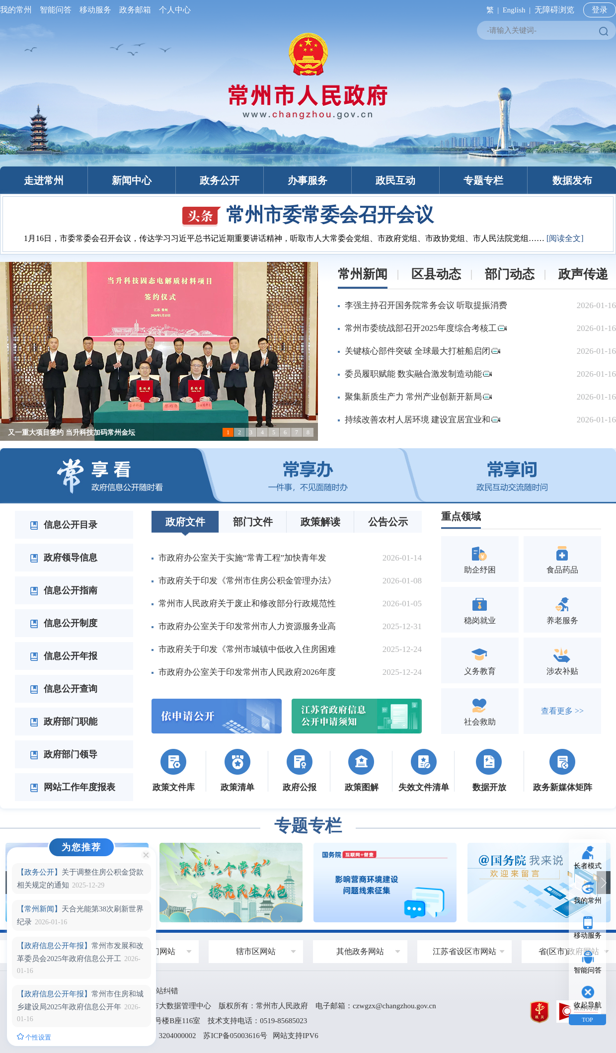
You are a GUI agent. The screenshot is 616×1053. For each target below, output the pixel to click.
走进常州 (44, 180)
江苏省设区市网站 (464, 951)
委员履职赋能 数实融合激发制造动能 (418, 374)
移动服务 (95, 9)
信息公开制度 (63, 623)
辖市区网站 (256, 951)
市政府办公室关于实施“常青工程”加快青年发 (242, 558)
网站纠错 (163, 991)
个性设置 (34, 1037)
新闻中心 (132, 180)
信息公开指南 (63, 590)
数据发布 (572, 180)
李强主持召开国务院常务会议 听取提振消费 (426, 305)
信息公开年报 (63, 656)
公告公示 (388, 521)
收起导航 (588, 1005)
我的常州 (18, 9)
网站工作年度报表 (72, 787)
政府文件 (185, 521)
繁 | (490, 10)
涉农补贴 (562, 660)
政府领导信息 (63, 558)
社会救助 (480, 711)
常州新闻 (362, 274)
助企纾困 (480, 559)
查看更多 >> (562, 711)
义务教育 (480, 660)
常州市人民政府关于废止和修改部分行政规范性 (247, 603)
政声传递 (583, 274)
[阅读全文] (565, 238)
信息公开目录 (63, 525)
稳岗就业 (480, 609)
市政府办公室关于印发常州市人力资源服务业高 (247, 626)
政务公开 (219, 180)
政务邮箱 (135, 9)
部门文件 (253, 521)
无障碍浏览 (554, 9)
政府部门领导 (63, 754)
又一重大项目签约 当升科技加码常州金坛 (71, 432)
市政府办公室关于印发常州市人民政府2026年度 (247, 672)
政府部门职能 (63, 722)
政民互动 (395, 180)
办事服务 (307, 180)
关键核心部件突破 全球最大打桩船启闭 (422, 351)
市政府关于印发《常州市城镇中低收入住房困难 (247, 649)
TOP (587, 1019)
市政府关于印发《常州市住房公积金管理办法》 (247, 580)
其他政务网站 (360, 951)
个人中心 (173, 9)
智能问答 (56, 9)
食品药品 (562, 559)
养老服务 (562, 609)
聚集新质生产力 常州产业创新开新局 (418, 397)
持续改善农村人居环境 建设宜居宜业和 (422, 419)
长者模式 (588, 866)
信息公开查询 (63, 689)
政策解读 (320, 521)
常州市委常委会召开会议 (308, 214)
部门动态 (510, 274)
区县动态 (436, 274)
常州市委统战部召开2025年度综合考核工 (426, 328)
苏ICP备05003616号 (235, 1036)
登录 (600, 9)
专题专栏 (483, 180)
